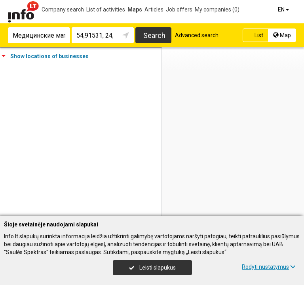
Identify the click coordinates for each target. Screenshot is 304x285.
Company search (63, 9)
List (254, 35)
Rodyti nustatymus (269, 267)
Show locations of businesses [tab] (45, 56)
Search (154, 35)
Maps (134, 9)
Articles (153, 9)
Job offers (179, 9)
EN (284, 9)
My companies (217, 9)
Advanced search (196, 35)
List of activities (105, 9)
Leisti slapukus (152, 267)
